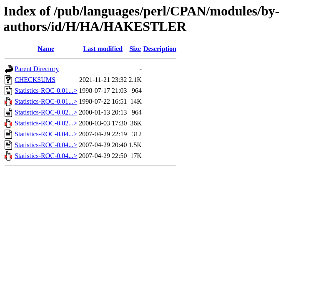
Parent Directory (37, 68)
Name (46, 48)
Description (159, 48)
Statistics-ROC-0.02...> (46, 112)
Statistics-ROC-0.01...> (46, 90)
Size (135, 48)
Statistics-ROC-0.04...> (46, 134)
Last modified (103, 48)
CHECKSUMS (35, 79)
